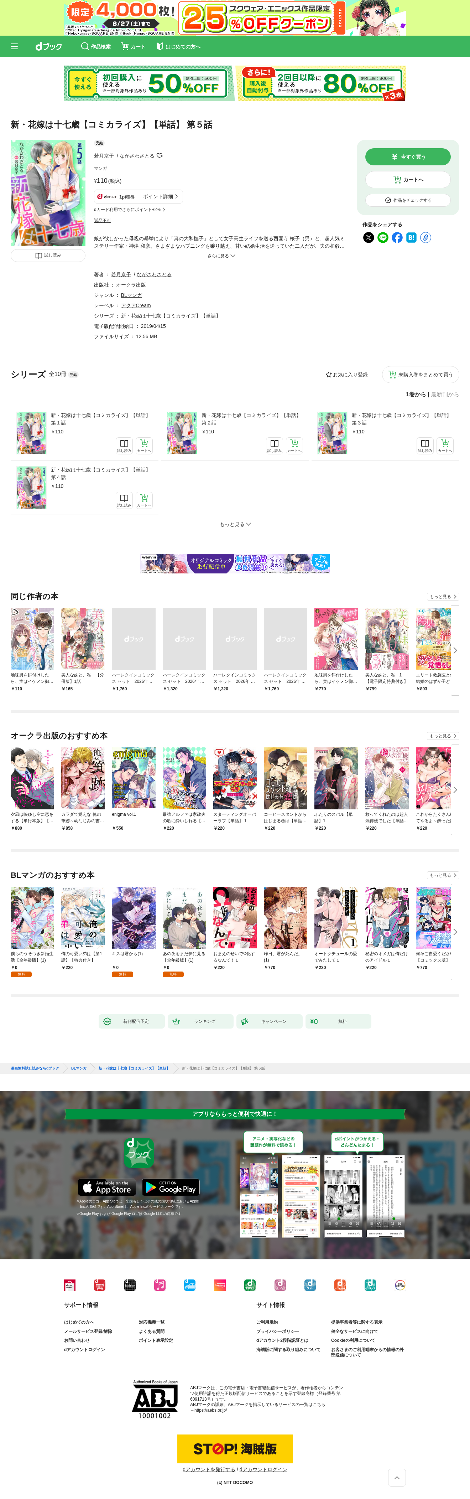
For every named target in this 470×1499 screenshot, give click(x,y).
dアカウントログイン (84, 1349)
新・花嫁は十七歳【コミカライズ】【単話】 (171, 316)
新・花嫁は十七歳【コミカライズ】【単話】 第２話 (251, 419)
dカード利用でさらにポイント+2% (127, 209)
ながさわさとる (137, 156)
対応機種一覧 (151, 1322)
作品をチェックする (412, 200)
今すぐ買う (413, 157)
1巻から (416, 394)
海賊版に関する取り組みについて (288, 1349)
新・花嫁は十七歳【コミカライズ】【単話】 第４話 (101, 473)
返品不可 (102, 220)
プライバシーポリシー (277, 1331)
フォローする (159, 155)
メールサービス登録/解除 (88, 1331)
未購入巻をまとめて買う (425, 374)
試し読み (52, 255)
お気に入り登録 (350, 374)
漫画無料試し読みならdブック (35, 1068)
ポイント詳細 (158, 196)
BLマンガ (131, 295)
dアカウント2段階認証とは (282, 1340)
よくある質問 (151, 1331)
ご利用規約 (267, 1322)
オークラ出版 (131, 285)
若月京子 (104, 156)
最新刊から (445, 394)
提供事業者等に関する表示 (356, 1322)
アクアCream (136, 305)
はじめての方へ (79, 1322)
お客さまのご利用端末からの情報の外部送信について (367, 1352)
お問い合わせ (77, 1340)
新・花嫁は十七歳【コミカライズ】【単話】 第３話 (401, 419)
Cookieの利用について (353, 1340)
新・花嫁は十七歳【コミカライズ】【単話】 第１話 (101, 419)
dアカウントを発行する (209, 1469)
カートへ (413, 179)
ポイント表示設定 (156, 1340)
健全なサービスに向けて (354, 1331)
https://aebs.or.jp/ (210, 1410)
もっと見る (440, 596)
